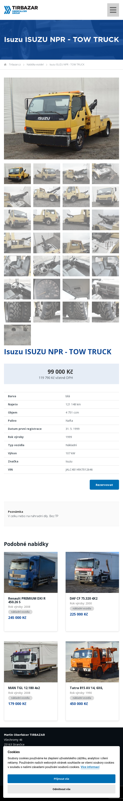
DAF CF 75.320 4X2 (83, 598)
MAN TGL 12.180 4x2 (24, 688)
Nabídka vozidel (35, 64)
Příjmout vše (61, 778)
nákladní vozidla (20, 612)
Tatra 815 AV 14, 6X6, (86, 688)
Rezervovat (104, 485)
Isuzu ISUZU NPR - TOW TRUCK (67, 64)
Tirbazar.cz (15, 64)
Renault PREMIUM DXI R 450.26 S (26, 600)
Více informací (90, 767)
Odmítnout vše (61, 789)
